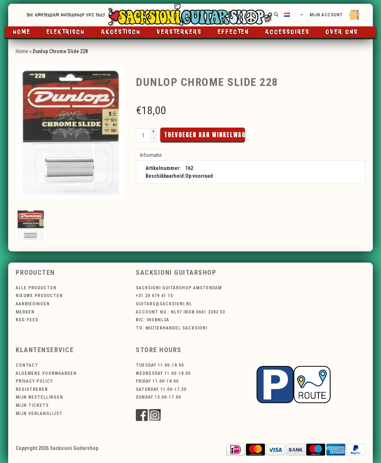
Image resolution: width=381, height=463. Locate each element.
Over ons (342, 32)
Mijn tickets (32, 405)
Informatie (151, 155)
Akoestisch (121, 32)
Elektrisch (66, 32)
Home (22, 32)
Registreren (32, 389)
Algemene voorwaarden (46, 373)
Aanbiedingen (33, 303)
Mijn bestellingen (39, 397)
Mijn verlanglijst (39, 413)
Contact (27, 365)
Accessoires (287, 32)
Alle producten (36, 287)
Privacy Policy (34, 381)
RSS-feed (27, 319)
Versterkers (179, 32)
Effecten (233, 32)
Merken (25, 312)
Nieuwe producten (39, 295)
